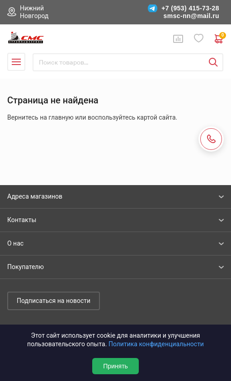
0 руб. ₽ (219, 38)
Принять (115, 366)
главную (60, 117)
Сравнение (178, 39)
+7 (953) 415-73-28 (190, 8)
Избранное (199, 38)
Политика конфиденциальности (156, 344)
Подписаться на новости (53, 300)
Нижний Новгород (34, 12)
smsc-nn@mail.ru (191, 15)
